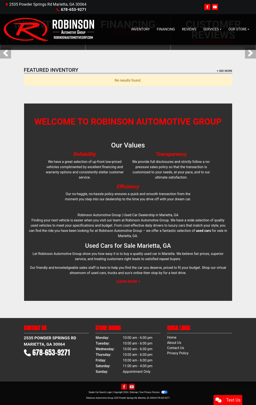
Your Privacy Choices (153, 392)
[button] (5, 53)
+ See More (224, 70)
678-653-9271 (73, 9)
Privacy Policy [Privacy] (177, 353)
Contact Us (175, 348)
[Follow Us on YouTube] (214, 7)
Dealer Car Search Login (100, 392)
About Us (174, 343)
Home (171, 337)
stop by (156, 273)
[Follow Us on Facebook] (208, 7)
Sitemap (134, 392)
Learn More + (128, 281)
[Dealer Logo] (48, 29)
